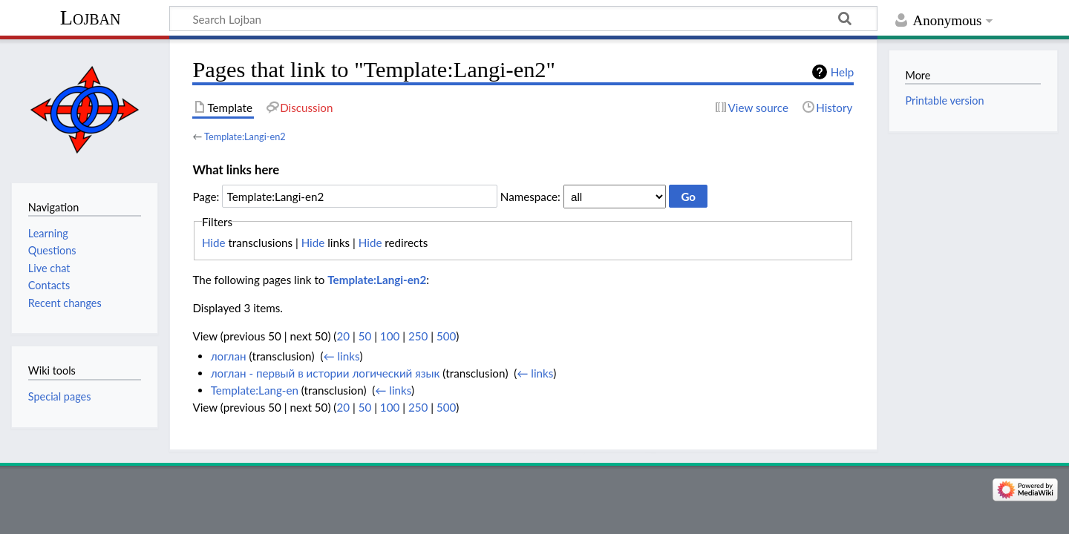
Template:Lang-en (254, 390)
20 (343, 336)
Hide (214, 242)
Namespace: (530, 196)
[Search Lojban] (523, 18)
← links (341, 356)
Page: (205, 196)
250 (418, 336)
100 (389, 336)
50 (365, 336)
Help (842, 72)
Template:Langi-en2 (245, 136)
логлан (228, 356)
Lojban (90, 17)
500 (446, 336)
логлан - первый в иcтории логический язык (325, 373)
